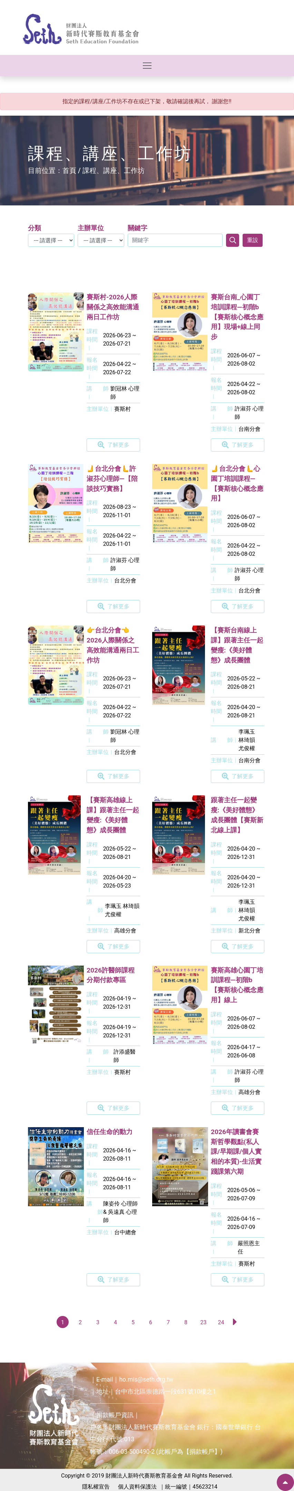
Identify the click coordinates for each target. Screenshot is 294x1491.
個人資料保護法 (137, 1486)
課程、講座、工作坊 (113, 170)
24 (221, 1322)
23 (203, 1322)
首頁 (69, 170)
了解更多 (113, 445)
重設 (252, 240)
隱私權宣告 (96, 1486)
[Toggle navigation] (147, 65)
